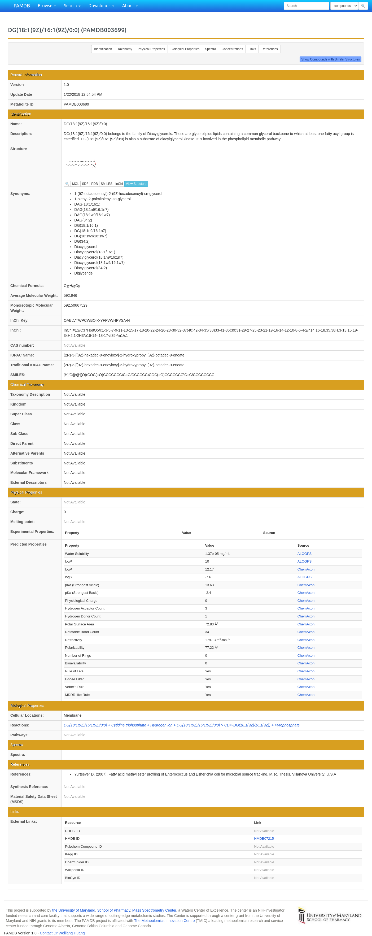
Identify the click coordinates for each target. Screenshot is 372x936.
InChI (119, 184)
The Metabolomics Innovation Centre (164, 920)
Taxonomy (125, 49)
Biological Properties (184, 49)
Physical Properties (151, 49)
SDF (85, 184)
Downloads (101, 5)
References (269, 49)
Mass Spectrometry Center (154, 910)
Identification (103, 49)
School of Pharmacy (113, 910)
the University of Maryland (73, 910)
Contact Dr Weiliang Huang (62, 933)
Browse (47, 5)
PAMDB (22, 5)
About (130, 5)
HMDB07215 (264, 839)
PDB (94, 184)
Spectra (210, 49)
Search (72, 5)
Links (252, 49)
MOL (75, 184)
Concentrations (232, 49)
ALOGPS (304, 554)
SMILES (106, 184)
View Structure (136, 184)
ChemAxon (305, 569)
